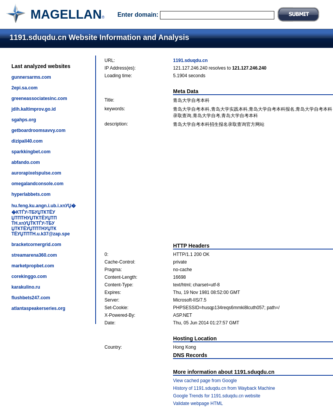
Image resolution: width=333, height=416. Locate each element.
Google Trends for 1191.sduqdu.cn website (216, 396)
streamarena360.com (34, 255)
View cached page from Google (205, 380)
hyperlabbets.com (31, 194)
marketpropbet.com (32, 265)
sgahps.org (23, 119)
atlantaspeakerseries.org (38, 308)
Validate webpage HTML (198, 403)
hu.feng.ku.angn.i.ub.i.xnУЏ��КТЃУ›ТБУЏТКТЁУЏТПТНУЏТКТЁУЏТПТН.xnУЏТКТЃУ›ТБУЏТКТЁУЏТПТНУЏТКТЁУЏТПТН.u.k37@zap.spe (43, 220)
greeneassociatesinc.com (39, 98)
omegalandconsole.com (37, 183)
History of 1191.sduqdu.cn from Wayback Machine (224, 388)
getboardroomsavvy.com (38, 130)
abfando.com (25, 162)
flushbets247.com (30, 297)
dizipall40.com (27, 141)
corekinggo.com (29, 276)
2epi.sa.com (24, 88)
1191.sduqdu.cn (190, 60)
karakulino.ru (25, 287)
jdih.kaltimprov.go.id (33, 109)
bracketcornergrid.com (36, 244)
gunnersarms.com (31, 77)
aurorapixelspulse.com (36, 173)
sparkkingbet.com (31, 151)
